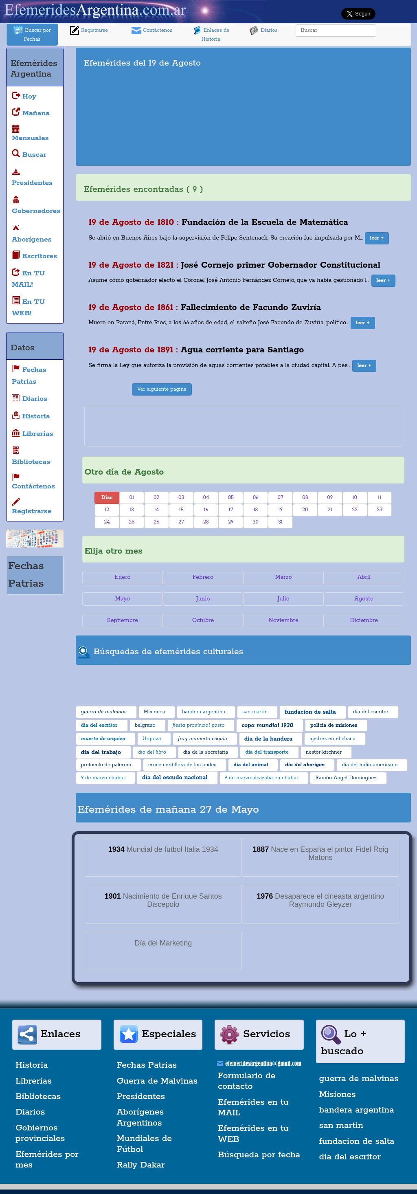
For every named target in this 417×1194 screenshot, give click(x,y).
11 (380, 498)
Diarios (263, 30)
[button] (377, 238)
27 (181, 522)
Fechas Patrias (147, 1065)
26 (156, 522)
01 (131, 498)
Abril (364, 577)
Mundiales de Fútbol (144, 1144)
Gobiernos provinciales (40, 1133)
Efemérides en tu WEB (253, 1134)
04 (206, 498)
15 (181, 510)
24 (107, 522)
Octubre (203, 620)
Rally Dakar (141, 1165)
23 (379, 510)
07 (280, 498)
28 (206, 522)
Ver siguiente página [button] (162, 389)
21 (330, 510)
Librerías (33, 1081)
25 (131, 522)
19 (280, 510)
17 (231, 510)
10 (354, 498)
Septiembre (122, 620)
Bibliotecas (38, 1096)
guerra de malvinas (359, 1078)
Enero (122, 577)
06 (256, 498)
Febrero (203, 577)
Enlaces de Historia (210, 34)
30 (256, 522)
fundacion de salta (357, 1141)
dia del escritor (350, 1157)
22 (355, 510)
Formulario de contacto (246, 1081)
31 (280, 522)
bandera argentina (356, 1110)
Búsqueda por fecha (259, 1155)
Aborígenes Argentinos (140, 1117)
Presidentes (141, 1096)
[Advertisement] (333, 107)
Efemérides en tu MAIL (253, 1108)
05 (231, 498)
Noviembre (283, 620)
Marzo (283, 577)
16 (206, 510)
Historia (31, 1065)
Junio (203, 598)
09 (330, 498)
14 (156, 510)
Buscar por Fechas (32, 34)
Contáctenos (152, 30)
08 (305, 498)
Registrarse (89, 30)
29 (230, 522)
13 (131, 510)
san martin (341, 1125)
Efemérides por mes (47, 1160)
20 (305, 510)
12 (107, 510)
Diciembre (364, 620)
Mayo (122, 598)
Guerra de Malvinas (157, 1081)
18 (255, 510)
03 (181, 498)
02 (156, 498)
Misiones (337, 1094)
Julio (284, 598)
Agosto (363, 598)
